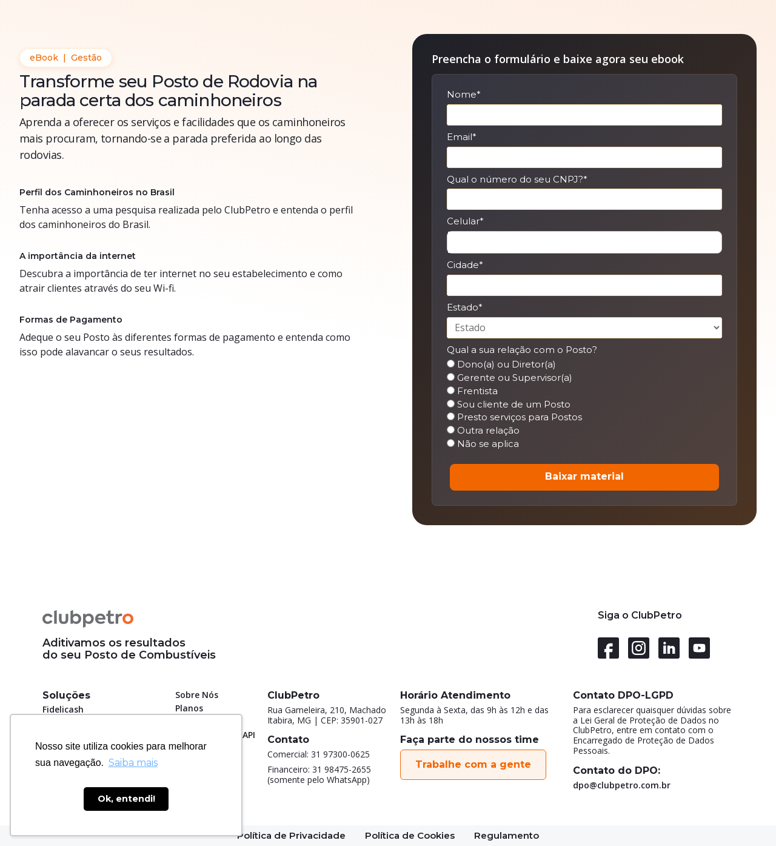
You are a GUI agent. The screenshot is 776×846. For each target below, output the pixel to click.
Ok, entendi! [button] (126, 798)
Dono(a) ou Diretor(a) (501, 364)
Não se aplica (483, 443)
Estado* (465, 307)
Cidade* (465, 265)
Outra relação (483, 430)
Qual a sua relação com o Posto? (522, 349)
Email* (462, 137)
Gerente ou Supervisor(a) (509, 377)
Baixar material (584, 476)
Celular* (465, 221)
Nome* (464, 94)
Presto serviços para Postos (514, 417)
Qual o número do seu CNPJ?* (517, 179)
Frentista (472, 391)
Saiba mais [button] (133, 762)
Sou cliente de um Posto (508, 404)
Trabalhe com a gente (473, 764)
